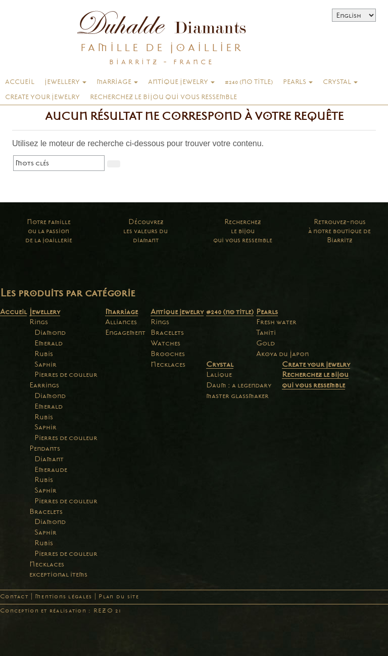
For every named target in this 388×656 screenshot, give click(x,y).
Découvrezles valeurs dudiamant (145, 231)
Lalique (219, 374)
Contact (14, 596)
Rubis (43, 353)
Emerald (48, 343)
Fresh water (276, 322)
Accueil (19, 81)
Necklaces (46, 564)
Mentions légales (63, 596)
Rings (38, 322)
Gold (265, 343)
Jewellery (65, 81)
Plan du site (118, 596)
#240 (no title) (249, 81)
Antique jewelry (181, 81)
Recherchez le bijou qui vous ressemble (163, 97)
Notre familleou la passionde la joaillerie (48, 231)
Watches (165, 343)
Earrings (44, 385)
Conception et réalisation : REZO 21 (60, 610)
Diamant (49, 459)
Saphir (45, 364)
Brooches (168, 353)
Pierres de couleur (66, 374)
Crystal (340, 81)
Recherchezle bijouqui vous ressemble (242, 231)
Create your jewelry (42, 97)
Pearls (298, 81)
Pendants (44, 448)
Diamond (50, 332)
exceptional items (58, 574)
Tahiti (266, 332)
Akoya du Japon (282, 353)
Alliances (121, 322)
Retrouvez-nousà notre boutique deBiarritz (339, 231)
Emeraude (50, 469)
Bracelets (46, 511)
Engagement (125, 332)
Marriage (117, 81)
